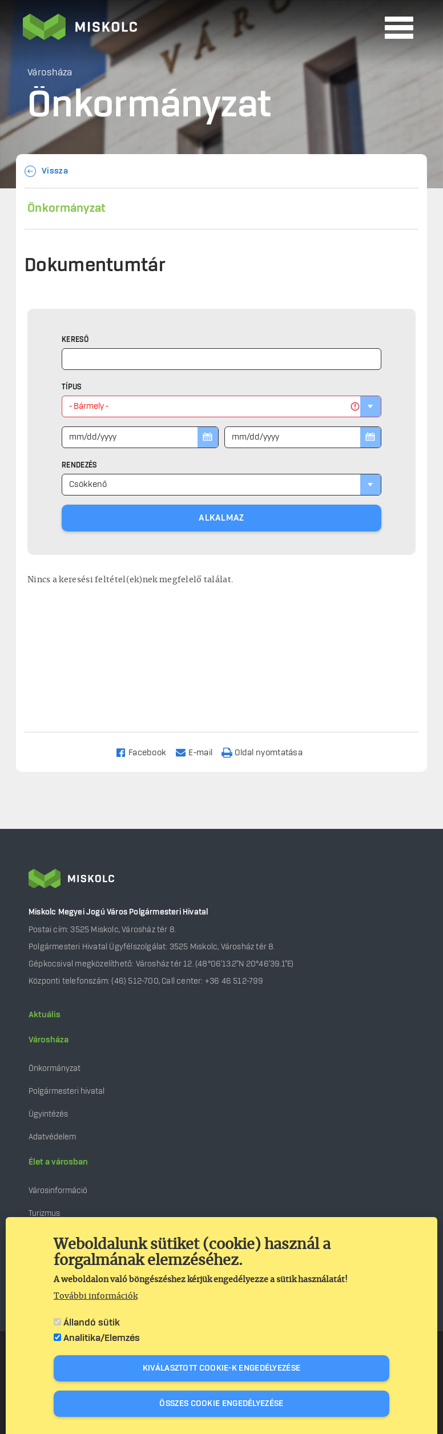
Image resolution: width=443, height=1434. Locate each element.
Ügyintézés (48, 1114)
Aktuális (45, 1015)
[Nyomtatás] (267, 752)
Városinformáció (58, 1190)
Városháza (49, 1040)
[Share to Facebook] (146, 752)
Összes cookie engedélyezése (221, 1403)
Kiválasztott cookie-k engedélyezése (222, 1368)
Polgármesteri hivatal (66, 1091)
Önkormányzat (66, 208)
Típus (72, 387)
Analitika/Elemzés (101, 1338)
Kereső (75, 340)
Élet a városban (58, 1162)
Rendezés (79, 465)
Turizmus (44, 1213)
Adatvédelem (52, 1137)
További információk (96, 1296)
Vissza (55, 171)
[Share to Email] (199, 752)
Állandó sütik (91, 1323)
